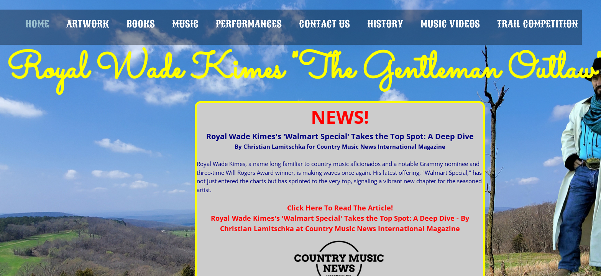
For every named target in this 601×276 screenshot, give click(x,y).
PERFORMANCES (249, 24)
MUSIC (185, 24)
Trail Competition (537, 24)
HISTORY (385, 24)
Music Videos (450, 24)
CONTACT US (324, 24)
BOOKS (140, 24)
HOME (37, 24)
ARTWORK (87, 24)
